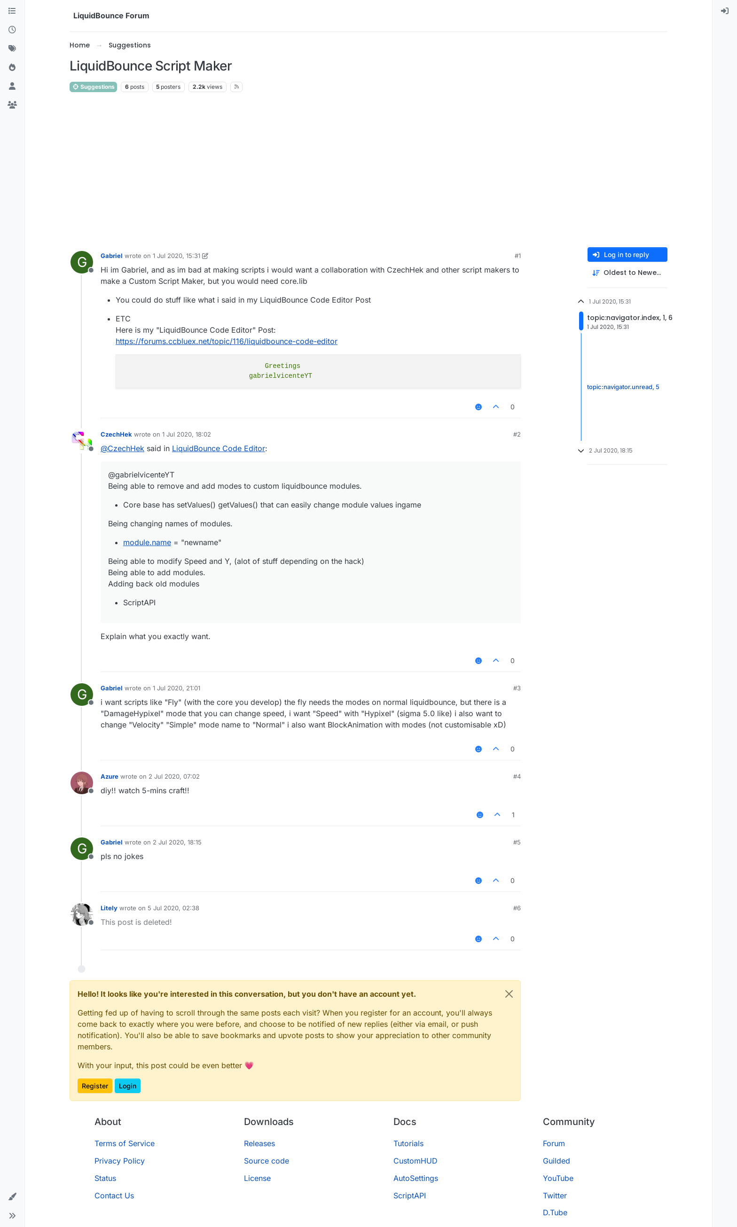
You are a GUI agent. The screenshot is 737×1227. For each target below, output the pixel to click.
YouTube (558, 1178)
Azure (109, 776)
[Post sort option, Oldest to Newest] (627, 273)
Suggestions (93, 86)
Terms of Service (124, 1143)
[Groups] (12, 105)
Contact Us (114, 1195)
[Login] (724, 11)
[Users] (12, 86)
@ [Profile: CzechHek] (122, 448)
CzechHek (116, 434)
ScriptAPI (409, 1195)
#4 (517, 776)
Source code (266, 1160)
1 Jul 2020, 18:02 (186, 434)
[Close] (509, 994)
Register (95, 1086)
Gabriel (112, 255)
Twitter (555, 1195)
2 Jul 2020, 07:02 (174, 776)
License (257, 1178)
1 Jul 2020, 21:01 (176, 688)
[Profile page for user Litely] (82, 914)
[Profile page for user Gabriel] (82, 262)
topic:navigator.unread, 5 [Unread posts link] (623, 387)
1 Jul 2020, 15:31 (176, 255)
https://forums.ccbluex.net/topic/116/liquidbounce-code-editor (226, 341)
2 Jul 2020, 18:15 (177, 842)
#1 (518, 255)
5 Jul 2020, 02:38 (173, 908)
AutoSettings (415, 1178)
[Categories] (12, 11)
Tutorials (408, 1143)
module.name (147, 542)
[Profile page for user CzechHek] (82, 441)
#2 (517, 434)
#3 (517, 688)
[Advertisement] (368, 170)
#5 (517, 842)
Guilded (556, 1160)
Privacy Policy (119, 1160)
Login (127, 1086)
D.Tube (555, 1212)
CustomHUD (415, 1160)
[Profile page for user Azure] (82, 783)
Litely (109, 908)
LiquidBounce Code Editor (218, 448)
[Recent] (12, 30)
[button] (12, 1196)
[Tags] (12, 48)
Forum (554, 1143)
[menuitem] (724, 11)
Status (105, 1178)
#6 (517, 908)
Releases (259, 1143)
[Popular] (12, 67)
